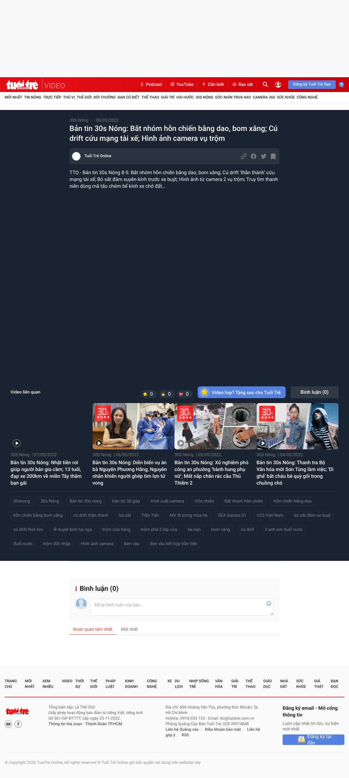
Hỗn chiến (204, 501)
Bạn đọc (334, 684)
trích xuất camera (167, 501)
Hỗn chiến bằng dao (292, 501)
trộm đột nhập (56, 543)
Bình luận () (315, 392)
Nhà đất (284, 684)
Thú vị (69, 97)
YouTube (181, 85)
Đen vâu (131, 543)
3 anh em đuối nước (284, 529)
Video (67, 681)
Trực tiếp (52, 97)
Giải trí (167, 97)
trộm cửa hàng (116, 529)
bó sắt (125, 515)
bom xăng (220, 529)
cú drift (247, 529)
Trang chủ (11, 684)
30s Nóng (49, 501)
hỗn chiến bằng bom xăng (38, 515)
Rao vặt (242, 85)
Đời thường (105, 97)
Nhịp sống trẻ (199, 684)
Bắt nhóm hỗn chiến (244, 501)
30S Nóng (204, 97)
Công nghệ (306, 97)
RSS (185, 735)
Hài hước (185, 97)
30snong (21, 501)
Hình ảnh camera (97, 543)
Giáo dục (267, 684)
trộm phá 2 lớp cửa (159, 529)
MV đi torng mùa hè (188, 515)
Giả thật (318, 684)
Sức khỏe (286, 97)
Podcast (150, 85)
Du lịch (179, 684)
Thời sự (79, 684)
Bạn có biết (129, 97)
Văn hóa (219, 684)
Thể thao (150, 97)
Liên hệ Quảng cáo (182, 729)
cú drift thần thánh (90, 515)
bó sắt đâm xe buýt (312, 515)
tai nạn (193, 529)
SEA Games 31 (232, 515)
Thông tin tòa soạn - (66, 724)
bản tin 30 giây (126, 501)
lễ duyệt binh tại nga (72, 529)
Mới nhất (13, 97)
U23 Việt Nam (270, 515)
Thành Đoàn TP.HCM (103, 724)
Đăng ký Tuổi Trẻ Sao (312, 84)
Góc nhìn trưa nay (233, 97)
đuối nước (23, 543)
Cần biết (212, 85)
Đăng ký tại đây (319, 739)
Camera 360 (264, 97)
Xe (169, 681)
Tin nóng (32, 97)
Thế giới (84, 97)
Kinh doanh (131, 684)
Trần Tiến (150, 515)
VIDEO (54, 86)
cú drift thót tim (28, 529)
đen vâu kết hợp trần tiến (173, 543)
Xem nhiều (48, 684)
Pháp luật (111, 684)
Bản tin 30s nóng (85, 501)
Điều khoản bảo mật (223, 729)
